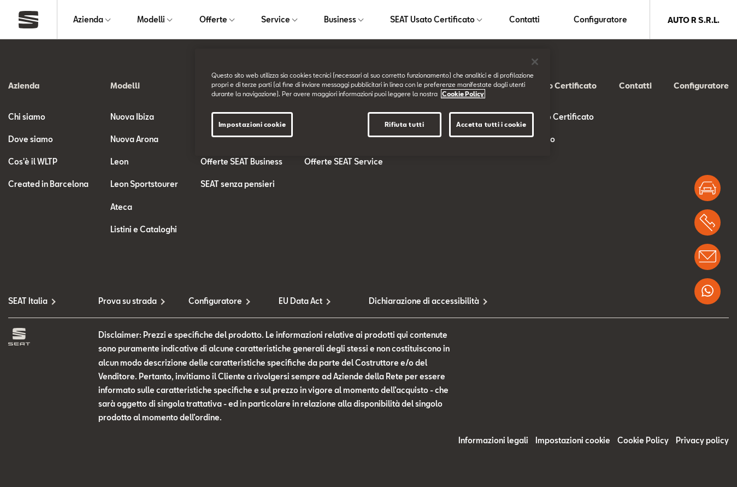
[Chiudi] (535, 62)
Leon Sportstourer (144, 185)
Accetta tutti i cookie (491, 124)
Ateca (121, 207)
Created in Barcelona (48, 185)
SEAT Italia (28, 301)
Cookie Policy (643, 440)
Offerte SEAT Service (343, 162)
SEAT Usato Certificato (432, 20)
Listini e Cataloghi (143, 229)
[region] (372, 102)
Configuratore (600, 20)
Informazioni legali (493, 440)
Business (340, 20)
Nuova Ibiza (132, 117)
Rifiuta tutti (404, 124)
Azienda (88, 20)
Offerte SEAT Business (241, 162)
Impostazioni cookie (572, 440)
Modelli (151, 20)
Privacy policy (702, 440)
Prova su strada (127, 301)
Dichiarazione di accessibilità (414, 301)
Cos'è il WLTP (32, 162)
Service (275, 20)
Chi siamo (26, 117)
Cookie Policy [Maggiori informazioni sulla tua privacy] (463, 93)
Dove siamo (30, 139)
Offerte (213, 20)
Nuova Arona (134, 139)
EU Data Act (300, 301)
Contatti (524, 20)
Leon (119, 162)
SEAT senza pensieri (238, 185)
